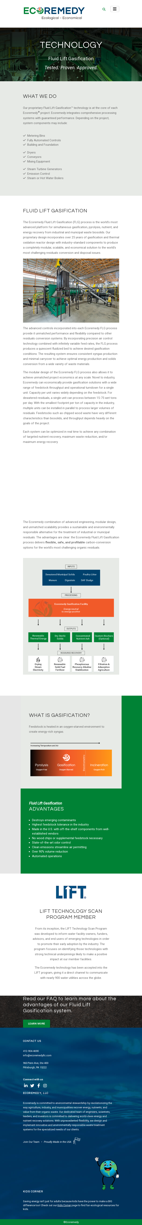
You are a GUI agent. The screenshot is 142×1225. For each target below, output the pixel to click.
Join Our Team (31, 1141)
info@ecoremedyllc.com (37, 1055)
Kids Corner (64, 1205)
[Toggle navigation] (114, 9)
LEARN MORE (36, 1023)
